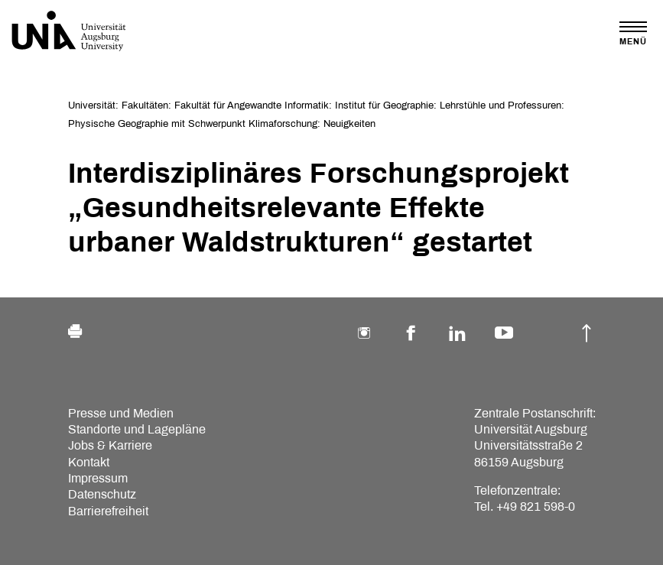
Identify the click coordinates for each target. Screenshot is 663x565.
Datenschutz (102, 494)
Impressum (98, 478)
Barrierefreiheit (108, 511)
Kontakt (88, 462)
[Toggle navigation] (633, 33)
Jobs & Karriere (110, 445)
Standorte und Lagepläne (137, 429)
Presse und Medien (121, 413)
